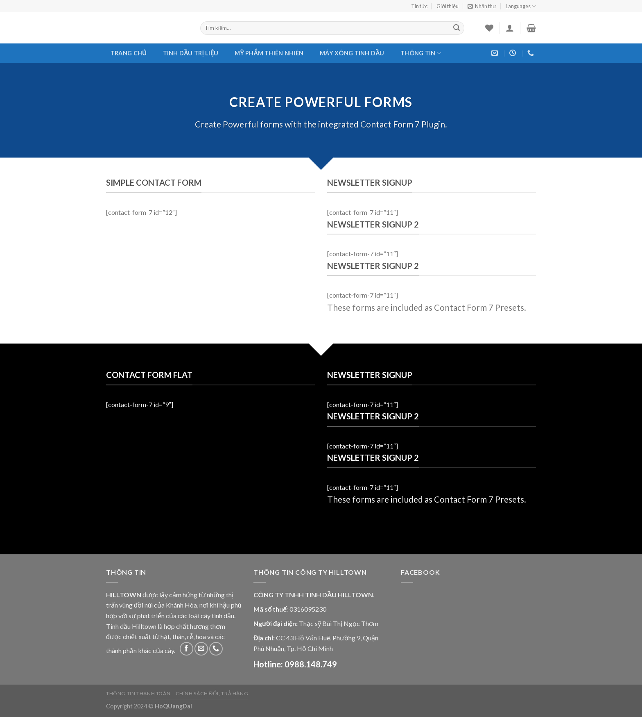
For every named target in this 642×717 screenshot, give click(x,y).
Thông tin (420, 53)
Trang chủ (129, 53)
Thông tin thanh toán (138, 693)
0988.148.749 (311, 664)
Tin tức (419, 6)
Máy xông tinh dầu (352, 53)
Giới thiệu (447, 6)
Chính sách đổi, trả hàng (212, 693)
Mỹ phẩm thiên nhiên (269, 53)
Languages (521, 6)
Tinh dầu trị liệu (191, 53)
